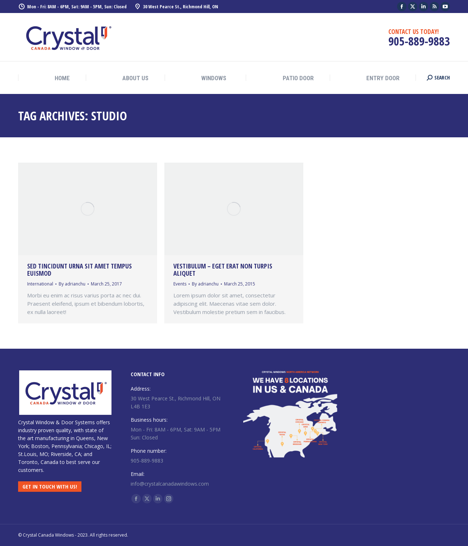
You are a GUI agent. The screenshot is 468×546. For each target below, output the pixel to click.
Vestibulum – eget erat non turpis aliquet (222, 270)
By (72, 284)
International (40, 284)
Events (179, 284)
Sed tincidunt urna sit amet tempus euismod (79, 270)
